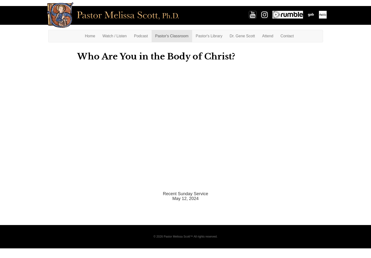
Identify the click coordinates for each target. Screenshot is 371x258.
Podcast (141, 36)
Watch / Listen (114, 36)
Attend (267, 36)
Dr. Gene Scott (242, 36)
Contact (287, 36)
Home (92, 35)
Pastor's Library (209, 36)
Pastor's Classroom (172, 36)
